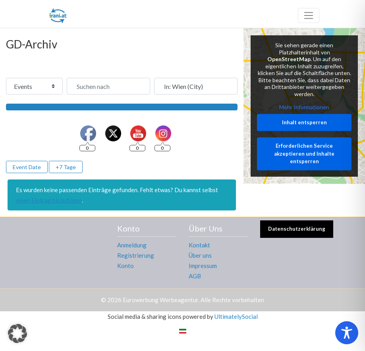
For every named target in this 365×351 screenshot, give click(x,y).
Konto (125, 265)
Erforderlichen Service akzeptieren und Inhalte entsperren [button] (304, 153)
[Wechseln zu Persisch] (182, 330)
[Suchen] (122, 107)
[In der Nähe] (196, 86)
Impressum (203, 265)
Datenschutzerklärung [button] (296, 229)
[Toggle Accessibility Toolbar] (346, 332)
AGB (195, 276)
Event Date (27, 167)
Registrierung (135, 255)
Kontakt (199, 245)
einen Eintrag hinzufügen (49, 200)
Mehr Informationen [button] (304, 107)
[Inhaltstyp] (34, 86)
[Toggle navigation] (308, 15)
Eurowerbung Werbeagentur (160, 299)
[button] (17, 333)
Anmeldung (132, 245)
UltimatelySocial (236, 316)
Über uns (200, 255)
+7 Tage (66, 167)
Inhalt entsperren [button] (304, 122)
